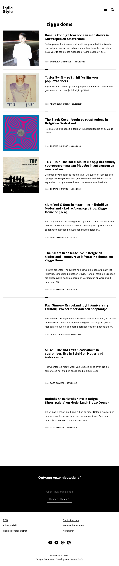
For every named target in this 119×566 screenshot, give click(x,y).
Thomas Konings (59, 146)
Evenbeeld (49, 559)
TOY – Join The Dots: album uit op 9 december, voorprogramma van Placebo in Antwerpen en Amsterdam (80, 166)
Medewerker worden (73, 525)
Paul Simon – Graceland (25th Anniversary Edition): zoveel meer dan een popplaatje (77, 307)
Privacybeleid (10, 525)
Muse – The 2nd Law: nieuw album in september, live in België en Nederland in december (74, 354)
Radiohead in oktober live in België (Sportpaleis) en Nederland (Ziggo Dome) (77, 400)
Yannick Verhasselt (61, 62)
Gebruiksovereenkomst (15, 531)
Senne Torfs (76, 559)
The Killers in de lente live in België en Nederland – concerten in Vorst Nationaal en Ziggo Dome (79, 257)
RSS (5, 520)
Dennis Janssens (59, 334)
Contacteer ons (71, 520)
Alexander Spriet (60, 104)
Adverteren (68, 531)
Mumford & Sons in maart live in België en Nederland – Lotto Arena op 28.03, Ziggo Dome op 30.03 (76, 208)
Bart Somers (57, 237)
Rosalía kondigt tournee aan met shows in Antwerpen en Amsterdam (77, 37)
